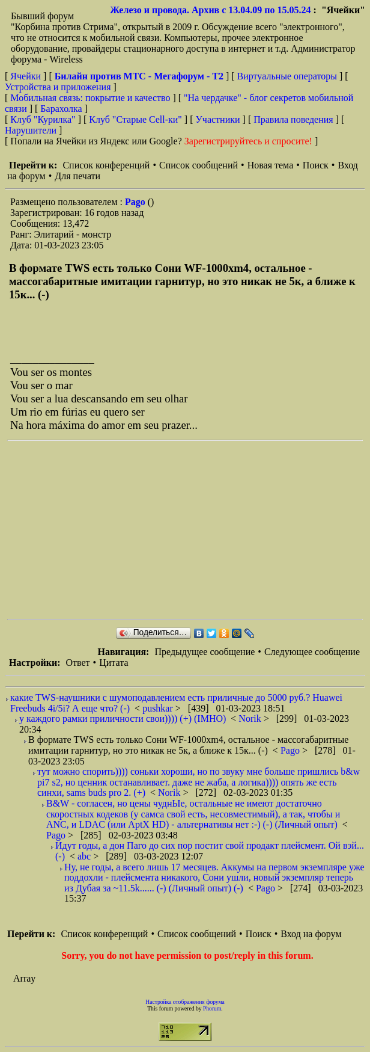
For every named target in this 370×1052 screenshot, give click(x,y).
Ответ (77, 662)
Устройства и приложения (58, 87)
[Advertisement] (180, 530)
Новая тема (270, 165)
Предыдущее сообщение (204, 652)
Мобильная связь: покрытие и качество (90, 98)
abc (85, 856)
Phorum (212, 1008)
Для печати (77, 176)
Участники (218, 119)
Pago (136, 202)
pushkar (158, 708)
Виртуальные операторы (287, 76)
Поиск (316, 165)
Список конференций (106, 165)
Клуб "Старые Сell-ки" (135, 119)
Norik (250, 718)
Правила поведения (293, 119)
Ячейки (26, 76)
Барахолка (61, 108)
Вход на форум (311, 934)
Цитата (113, 662)
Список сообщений (198, 165)
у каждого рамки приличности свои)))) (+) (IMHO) (122, 718)
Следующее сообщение (312, 652)
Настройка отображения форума (185, 1001)
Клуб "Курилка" (42, 119)
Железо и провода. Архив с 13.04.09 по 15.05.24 (210, 10)
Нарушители (30, 130)
